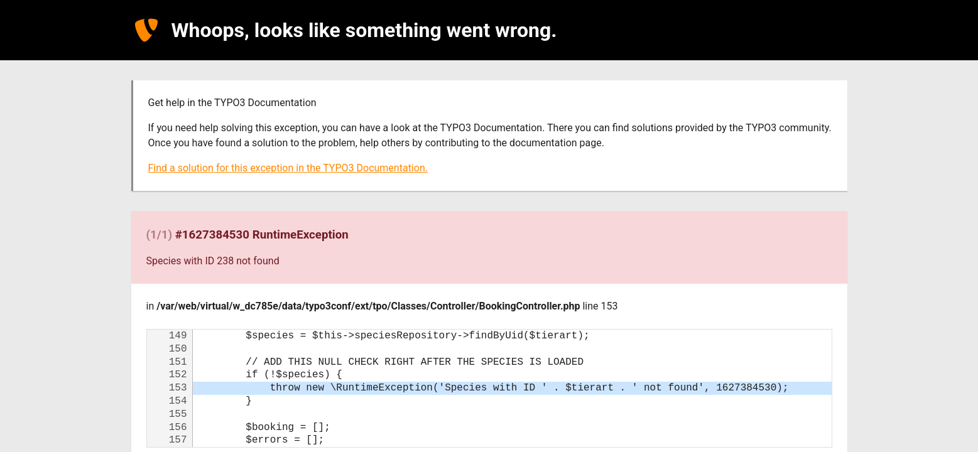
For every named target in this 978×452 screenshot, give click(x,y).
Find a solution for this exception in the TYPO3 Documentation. (288, 168)
